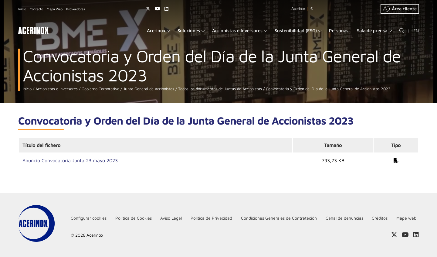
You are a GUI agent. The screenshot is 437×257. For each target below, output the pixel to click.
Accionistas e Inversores (56, 89)
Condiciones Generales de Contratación (279, 218)
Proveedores (75, 9)
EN (416, 30)
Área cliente (400, 9)
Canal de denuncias (344, 218)
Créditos (380, 218)
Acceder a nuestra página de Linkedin (166, 8)
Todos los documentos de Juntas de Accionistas (219, 89)
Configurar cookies (89, 218)
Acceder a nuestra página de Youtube (157, 8)
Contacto (36, 9)
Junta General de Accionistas (148, 89)
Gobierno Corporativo (99, 89)
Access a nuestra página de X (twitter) (148, 8)
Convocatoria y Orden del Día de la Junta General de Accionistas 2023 (328, 89)
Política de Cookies (133, 218)
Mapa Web (55, 9)
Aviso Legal (171, 218)
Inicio (22, 9)
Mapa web (406, 218)
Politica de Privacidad (211, 218)
